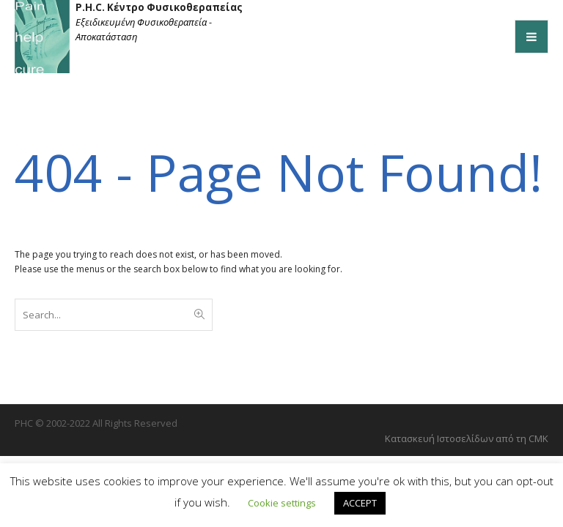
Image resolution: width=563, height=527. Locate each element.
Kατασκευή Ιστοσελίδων (440, 438)
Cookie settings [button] (282, 502)
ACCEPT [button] (360, 502)
